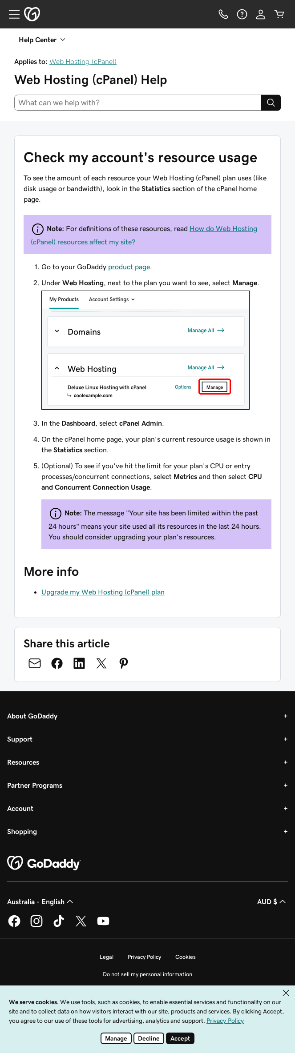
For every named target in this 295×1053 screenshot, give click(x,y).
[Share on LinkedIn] (79, 663)
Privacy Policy (144, 957)
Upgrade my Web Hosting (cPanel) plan (103, 591)
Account (20, 808)
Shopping (22, 831)
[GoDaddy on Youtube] (103, 925)
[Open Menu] (10, 14)
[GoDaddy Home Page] (44, 863)
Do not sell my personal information (147, 974)
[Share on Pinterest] (124, 663)
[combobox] (137, 103)
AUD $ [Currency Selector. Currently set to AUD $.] (272, 901)
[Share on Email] (35, 663)
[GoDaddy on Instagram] (36, 925)
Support (19, 738)
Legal (106, 957)
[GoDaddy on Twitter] (81, 925)
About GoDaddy (32, 715)
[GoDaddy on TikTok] (59, 925)
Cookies (185, 957)
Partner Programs (34, 785)
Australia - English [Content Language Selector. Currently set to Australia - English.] (41, 901)
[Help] (242, 14)
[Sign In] (260, 14)
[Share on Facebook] (57, 663)
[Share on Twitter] (101, 663)
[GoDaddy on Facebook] (14, 925)
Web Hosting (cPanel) (83, 61)
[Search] (271, 103)
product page (129, 266)
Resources (23, 762)
